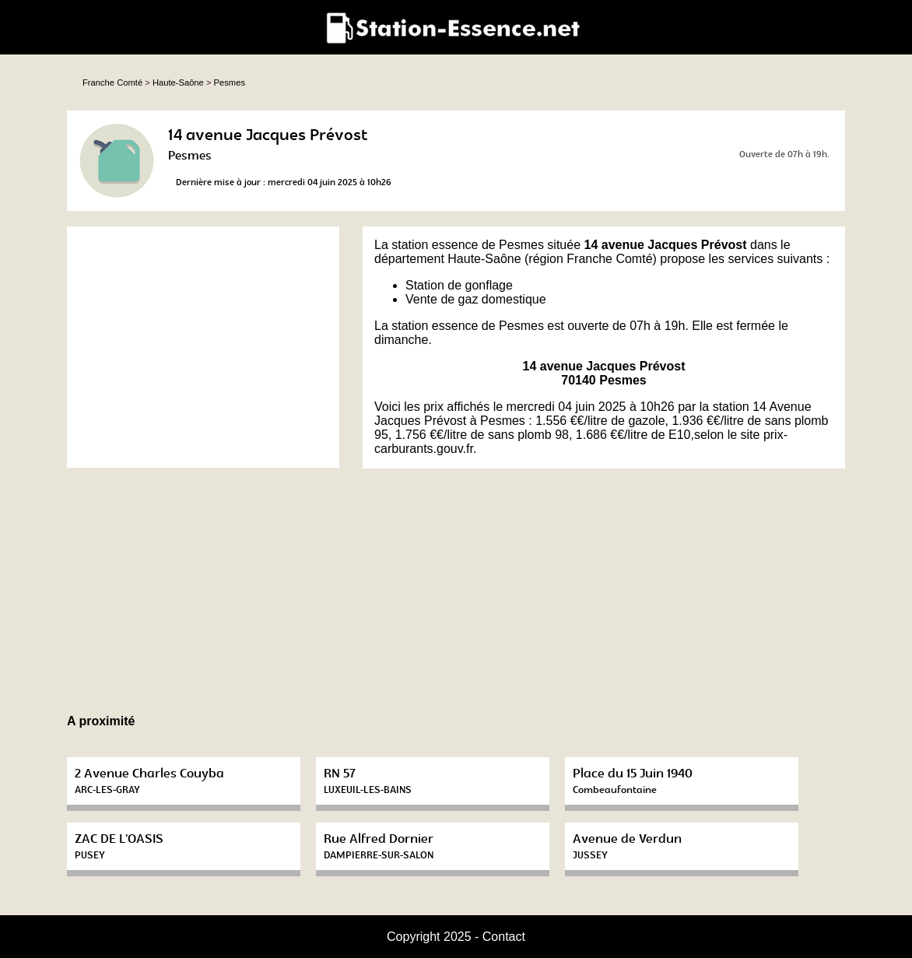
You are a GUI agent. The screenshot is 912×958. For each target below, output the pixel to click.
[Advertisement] (203, 347)
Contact (503, 936)
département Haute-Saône (447, 258)
